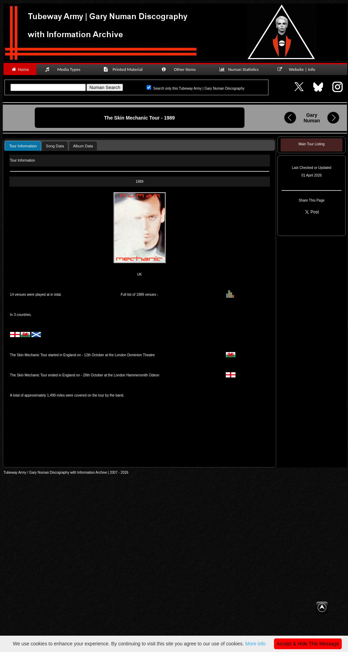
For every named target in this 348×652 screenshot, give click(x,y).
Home (20, 69)
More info (255, 643)
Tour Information (22, 146)
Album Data (83, 146)
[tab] (23, 145)
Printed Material (124, 69)
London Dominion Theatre (135, 355)
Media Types (65, 69)
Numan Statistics (240, 69)
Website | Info (298, 69)
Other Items (182, 69)
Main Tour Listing (311, 144)
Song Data (55, 146)
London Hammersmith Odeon (136, 375)
